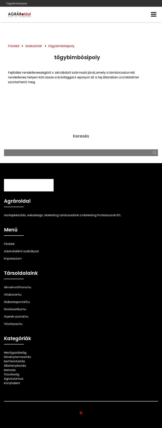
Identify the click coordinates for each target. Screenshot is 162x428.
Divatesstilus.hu (15, 309)
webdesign (35, 215)
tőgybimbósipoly (61, 46)
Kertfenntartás (14, 361)
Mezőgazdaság (15, 353)
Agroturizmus (13, 379)
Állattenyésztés (15, 366)
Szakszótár (33, 46)
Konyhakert (12, 383)
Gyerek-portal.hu (16, 317)
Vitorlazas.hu (13, 324)
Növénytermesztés (17, 357)
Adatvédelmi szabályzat (21, 251)
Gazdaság (11, 374)
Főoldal (13, 46)
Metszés (10, 370)
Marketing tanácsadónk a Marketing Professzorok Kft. (82, 215)
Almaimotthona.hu (17, 287)
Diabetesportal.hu (17, 302)
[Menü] (153, 14)
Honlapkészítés (15, 215)
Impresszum (13, 259)
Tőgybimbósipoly (16, 3)
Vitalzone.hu (12, 295)
